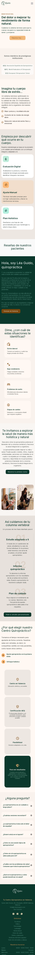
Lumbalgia (17, 928)
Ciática (17, 924)
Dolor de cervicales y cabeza (17, 940)
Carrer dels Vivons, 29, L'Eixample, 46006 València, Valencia (17, 904)
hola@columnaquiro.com (17, 907)
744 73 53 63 (17, 909)
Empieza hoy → (17, 38)
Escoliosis (18, 921)
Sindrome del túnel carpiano (17, 937)
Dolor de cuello (17, 933)
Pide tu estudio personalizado (17, 614)
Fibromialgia (17, 926)
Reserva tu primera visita (17, 472)
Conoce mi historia (11, 311)
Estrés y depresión (17, 935)
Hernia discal (17, 931)
